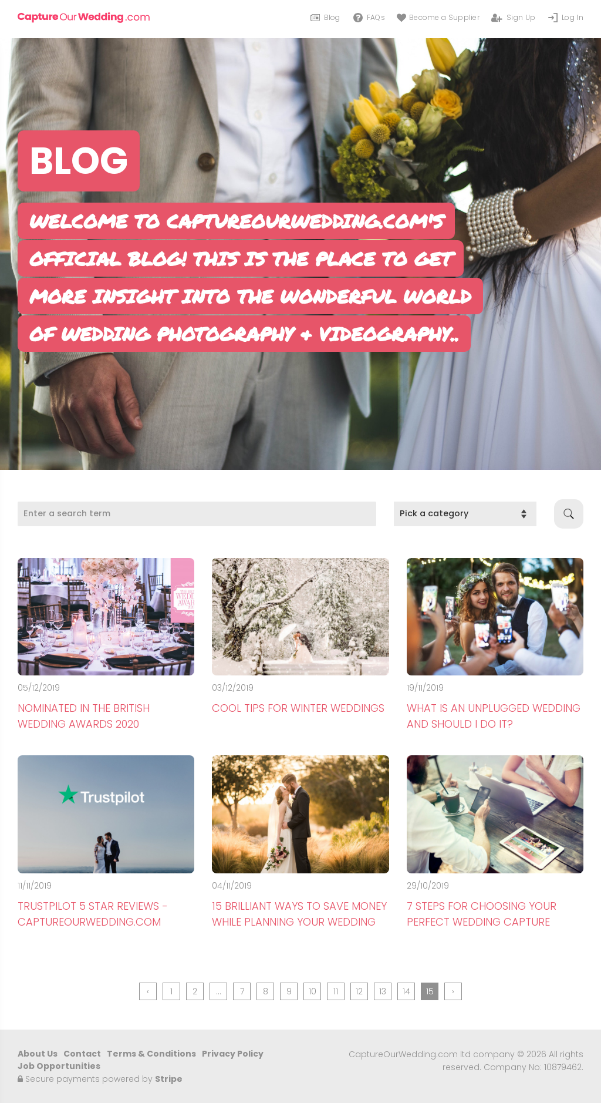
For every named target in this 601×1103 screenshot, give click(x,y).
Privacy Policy (233, 1054)
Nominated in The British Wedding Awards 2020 (84, 716)
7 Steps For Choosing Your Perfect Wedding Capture (481, 914)
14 (406, 991)
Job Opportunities (59, 1066)
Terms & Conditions (151, 1054)
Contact (82, 1054)
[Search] (197, 514)
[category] (465, 514)
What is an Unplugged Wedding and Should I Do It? (493, 716)
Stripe (169, 1079)
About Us (38, 1054)
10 (312, 991)
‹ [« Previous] (148, 991)
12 (359, 991)
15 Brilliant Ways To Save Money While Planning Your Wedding (299, 914)
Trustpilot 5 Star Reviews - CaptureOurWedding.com (93, 914)
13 (382, 991)
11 (335, 991)
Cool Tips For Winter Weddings (298, 708)
